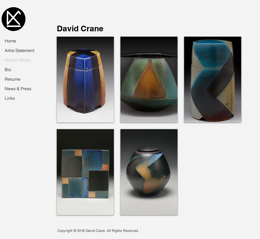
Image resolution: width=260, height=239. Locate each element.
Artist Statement (19, 50)
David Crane (80, 28)
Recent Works (18, 60)
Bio (8, 69)
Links (10, 98)
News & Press (18, 88)
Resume (12, 79)
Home (10, 41)
